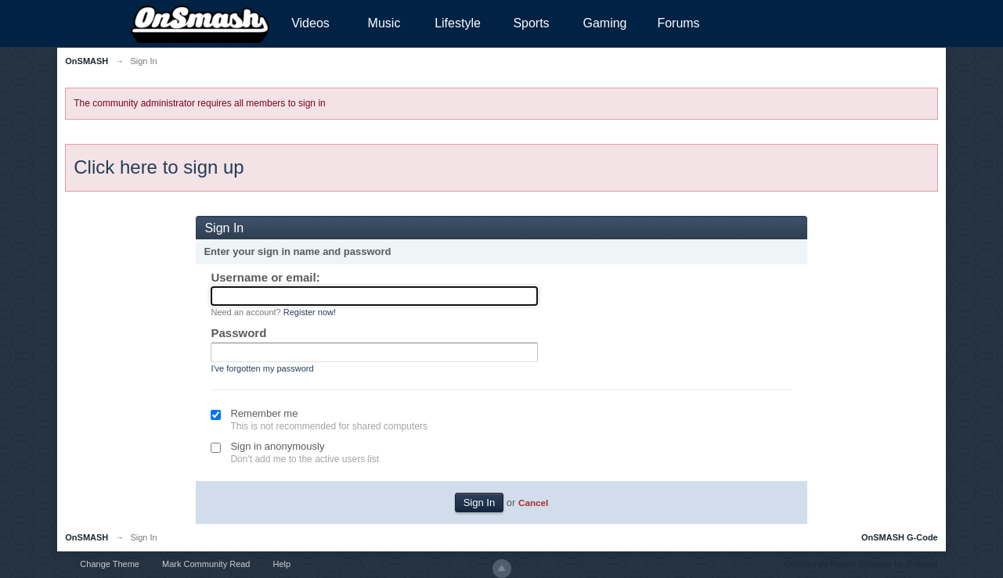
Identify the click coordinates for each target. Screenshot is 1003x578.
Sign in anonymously (277, 446)
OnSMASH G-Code (899, 537)
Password (238, 332)
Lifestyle (458, 23)
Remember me (264, 413)
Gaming (604, 23)
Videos (310, 23)
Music (384, 23)
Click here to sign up (159, 167)
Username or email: (265, 277)
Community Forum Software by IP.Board (861, 564)
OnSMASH (86, 537)
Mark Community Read (206, 564)
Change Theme (109, 564)
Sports (531, 23)
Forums (678, 23)
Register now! (309, 312)
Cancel (533, 502)
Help (282, 564)
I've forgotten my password (262, 368)
